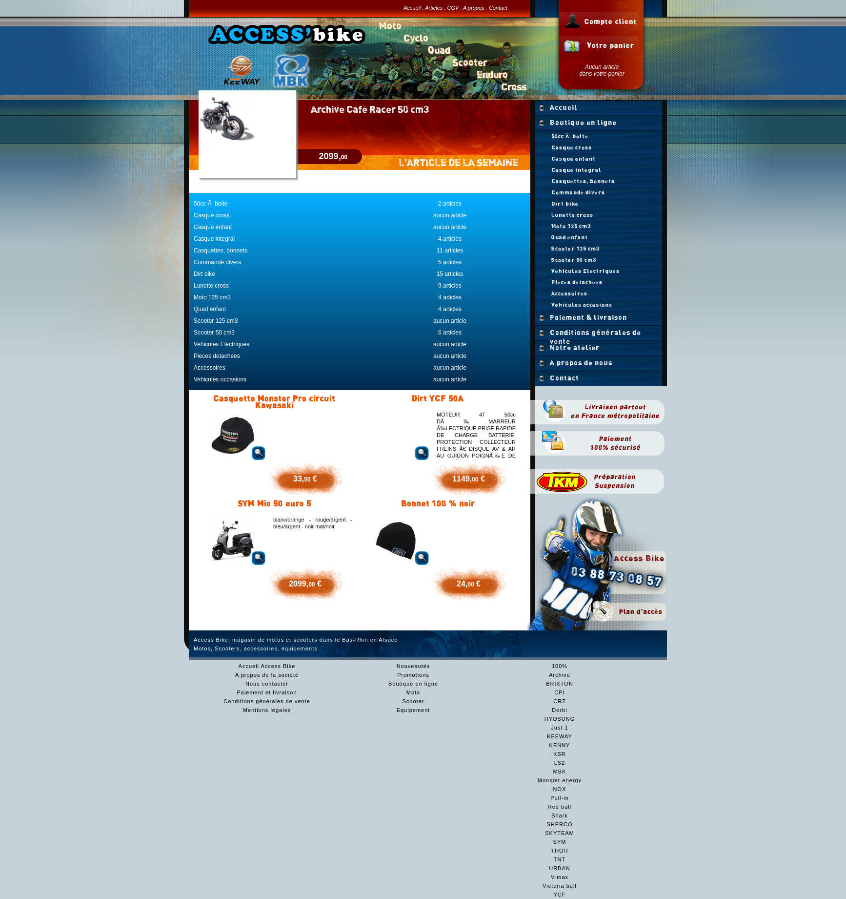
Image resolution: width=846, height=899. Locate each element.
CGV (453, 8)
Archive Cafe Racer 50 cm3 (370, 109)
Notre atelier (575, 347)
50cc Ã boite (210, 203)
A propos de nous (581, 362)
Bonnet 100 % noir (438, 503)
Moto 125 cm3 (212, 297)
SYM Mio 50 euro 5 (274, 503)
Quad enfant (210, 309)
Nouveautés (413, 666)
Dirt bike (204, 274)
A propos (473, 8)
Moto (413, 692)
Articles (434, 8)
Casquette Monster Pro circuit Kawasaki (274, 402)
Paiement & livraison (588, 317)
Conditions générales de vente (595, 334)
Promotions (413, 675)
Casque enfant (213, 227)
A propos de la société (267, 675)
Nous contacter (266, 684)
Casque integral (214, 238)
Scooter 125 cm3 (216, 320)
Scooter (413, 701)
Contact (498, 8)
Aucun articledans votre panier (601, 70)
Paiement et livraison (267, 692)
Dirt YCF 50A (437, 398)
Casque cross (211, 215)
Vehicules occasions (220, 379)
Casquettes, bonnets (220, 250)
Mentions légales (267, 710)
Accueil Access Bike (267, 666)
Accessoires (209, 367)
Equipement (413, 710)
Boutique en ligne (583, 122)
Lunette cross (211, 285)
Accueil (412, 8)
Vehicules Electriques (221, 344)
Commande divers (217, 262)
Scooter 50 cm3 (214, 332)
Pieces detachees (217, 356)
